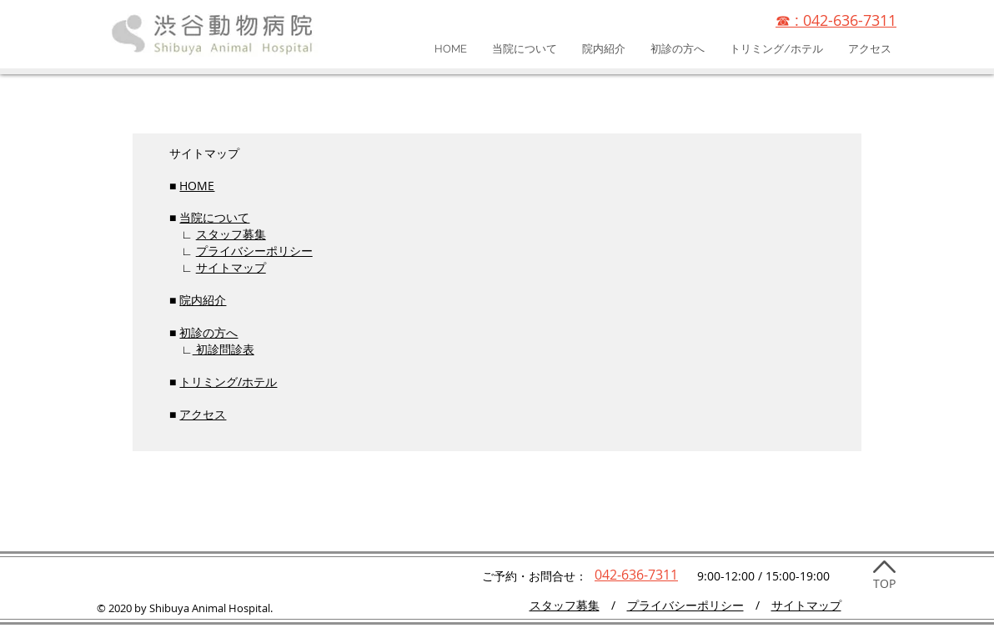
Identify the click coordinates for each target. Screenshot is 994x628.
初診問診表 (223, 349)
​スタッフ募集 (565, 605)
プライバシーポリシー (254, 251)
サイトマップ (231, 267)
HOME (196, 185)
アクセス (202, 414)
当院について (214, 217)
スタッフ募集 (231, 234)
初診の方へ (208, 332)
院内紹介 (202, 300)
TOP (884, 583)
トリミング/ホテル (228, 381)
